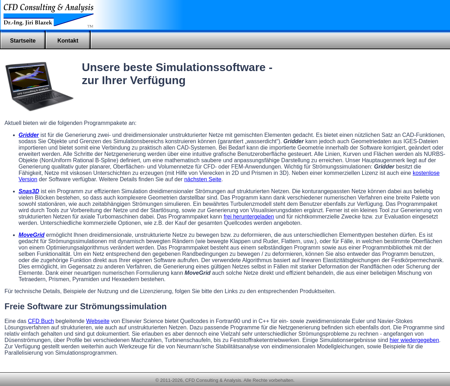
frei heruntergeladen (249, 217)
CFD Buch (41, 321)
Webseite (97, 321)
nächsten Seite (202, 179)
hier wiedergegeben (414, 340)
